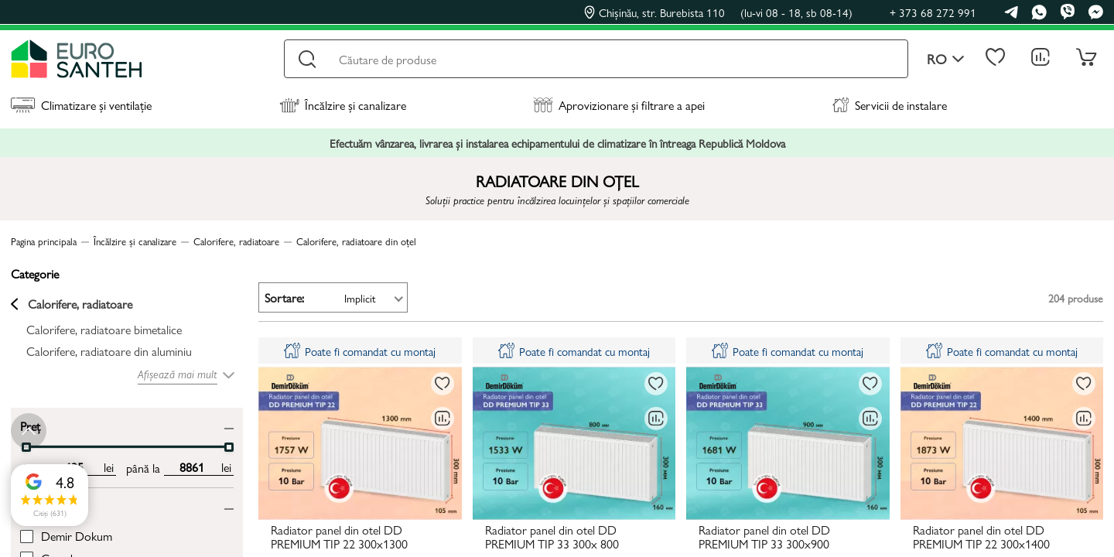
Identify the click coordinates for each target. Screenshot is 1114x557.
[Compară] (442, 418)
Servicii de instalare (889, 105)
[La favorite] (442, 383)
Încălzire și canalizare (342, 105)
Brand (35, 505)
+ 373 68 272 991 (933, 12)
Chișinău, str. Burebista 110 (718, 12)
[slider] (229, 447)
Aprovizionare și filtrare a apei (619, 105)
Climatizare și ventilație (81, 105)
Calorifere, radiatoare (71, 304)
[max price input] (191, 467)
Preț (30, 425)
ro (946, 59)
